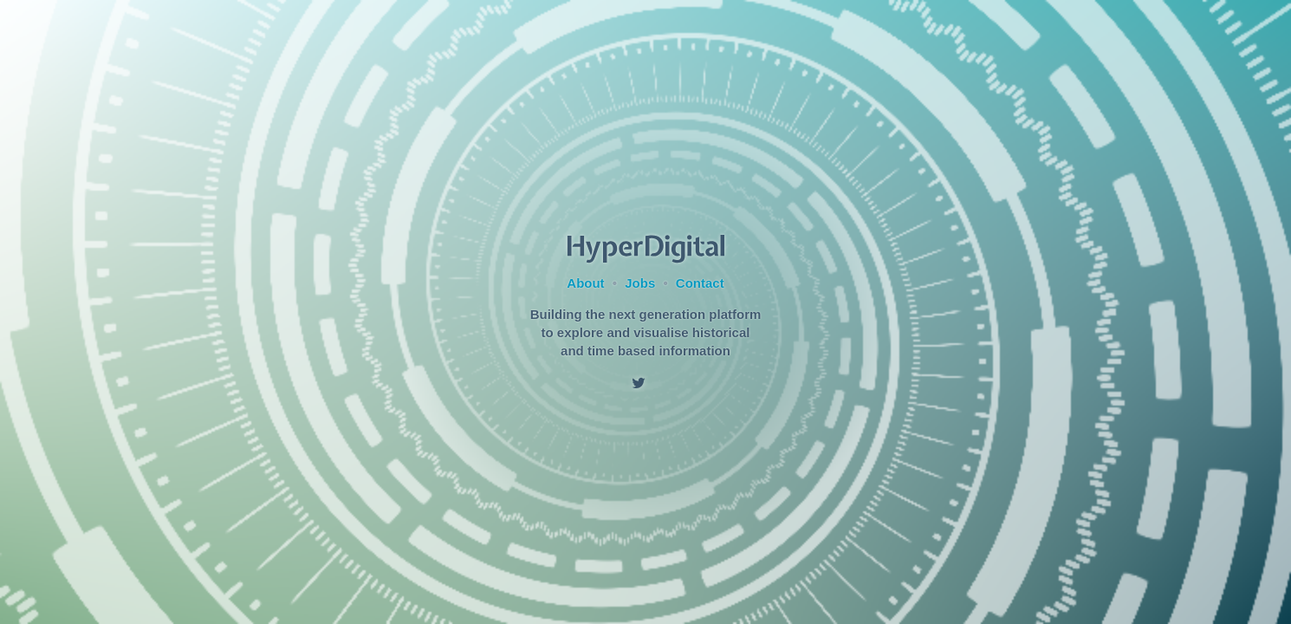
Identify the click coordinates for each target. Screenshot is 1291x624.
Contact (700, 283)
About (585, 283)
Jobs (640, 283)
